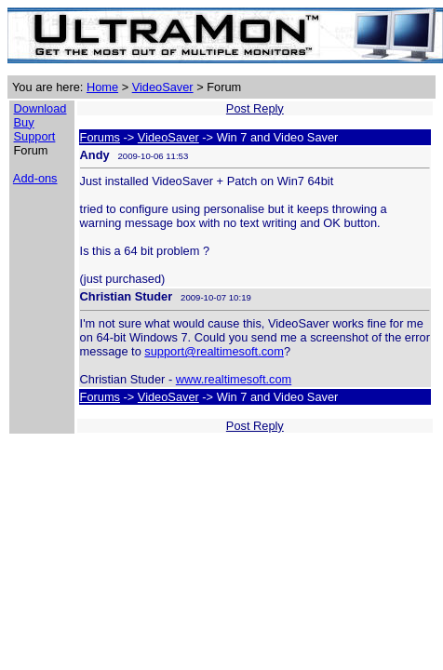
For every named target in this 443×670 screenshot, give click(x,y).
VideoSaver (163, 87)
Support (35, 136)
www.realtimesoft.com (233, 379)
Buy (24, 122)
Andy (95, 155)
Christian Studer (126, 296)
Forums (100, 137)
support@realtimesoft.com (214, 351)
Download (40, 108)
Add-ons (35, 178)
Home (102, 87)
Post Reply (255, 108)
